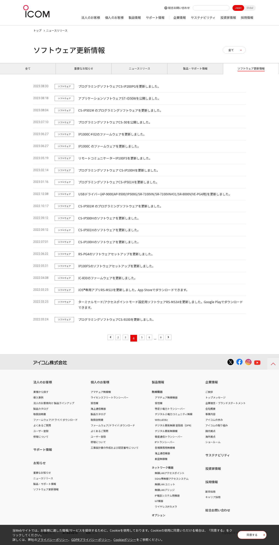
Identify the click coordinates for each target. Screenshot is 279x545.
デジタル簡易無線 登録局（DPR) (173, 430)
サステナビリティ (203, 17)
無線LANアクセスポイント (169, 477)
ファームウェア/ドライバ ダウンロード (55, 424)
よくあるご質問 (42, 430)
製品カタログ (40, 413)
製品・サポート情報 (44, 488)
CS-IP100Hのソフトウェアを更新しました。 (109, 246)
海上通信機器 (98, 413)
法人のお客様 (90, 17)
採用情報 (247, 17)
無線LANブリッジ (165, 494)
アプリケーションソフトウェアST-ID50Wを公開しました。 (119, 102)
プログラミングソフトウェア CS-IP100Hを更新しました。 (119, 174)
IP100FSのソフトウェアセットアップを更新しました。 (116, 270)
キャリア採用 (212, 501)
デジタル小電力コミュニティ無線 (173, 418)
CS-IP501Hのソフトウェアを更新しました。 (109, 234)
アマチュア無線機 (101, 396)
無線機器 (157, 396)
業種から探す (40, 396)
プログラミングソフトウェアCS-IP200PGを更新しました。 (119, 90)
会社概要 (210, 413)
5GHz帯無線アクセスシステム (172, 483)
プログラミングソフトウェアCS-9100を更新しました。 (116, 324)
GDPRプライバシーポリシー (90, 539)
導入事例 (38, 402)
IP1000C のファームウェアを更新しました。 (109, 150)
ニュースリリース (43, 483)
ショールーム (212, 446)
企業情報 (179, 17)
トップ (37, 30)
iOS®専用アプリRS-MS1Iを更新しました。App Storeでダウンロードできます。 (133, 294)
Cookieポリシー (125, 539)
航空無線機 (161, 463)
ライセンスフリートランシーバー (109, 402)
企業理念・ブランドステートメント (225, 407)
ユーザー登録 (40, 435)
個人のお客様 (114, 17)
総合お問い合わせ (179, 8)
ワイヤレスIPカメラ (166, 511)
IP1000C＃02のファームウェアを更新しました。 (112, 138)
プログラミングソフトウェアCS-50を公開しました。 (115, 126)
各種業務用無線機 (165, 452)
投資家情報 (228, 17)
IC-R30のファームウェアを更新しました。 (107, 282)
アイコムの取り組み (216, 430)
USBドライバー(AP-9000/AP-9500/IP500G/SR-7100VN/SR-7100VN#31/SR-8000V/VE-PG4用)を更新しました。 (155, 198)
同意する (252, 536)
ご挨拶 (209, 396)
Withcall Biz (161, 424)
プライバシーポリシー (52, 539)
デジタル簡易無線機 (166, 435)
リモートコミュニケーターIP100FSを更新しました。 (115, 162)
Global (250, 8)
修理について (40, 441)
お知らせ (39, 467)
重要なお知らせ (42, 477)
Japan (238, 8)
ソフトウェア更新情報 (46, 494)
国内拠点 (210, 435)
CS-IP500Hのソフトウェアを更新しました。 (109, 222)
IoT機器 (159, 505)
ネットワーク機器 (162, 472)
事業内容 (210, 418)
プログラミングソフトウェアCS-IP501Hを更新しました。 (118, 186)
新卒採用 (210, 496)
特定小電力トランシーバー (170, 413)
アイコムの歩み (214, 424)
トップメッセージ (215, 402)
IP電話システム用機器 (167, 500)
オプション (158, 520)
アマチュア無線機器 (166, 402)
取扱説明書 (39, 418)
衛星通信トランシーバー (169, 441)
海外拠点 (210, 441)
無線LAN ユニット (165, 489)
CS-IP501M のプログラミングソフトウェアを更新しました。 (120, 114)
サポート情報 (155, 17)
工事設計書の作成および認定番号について (115, 452)
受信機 (94, 407)
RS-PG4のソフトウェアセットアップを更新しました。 (116, 258)
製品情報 (134, 17)
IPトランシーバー (165, 446)
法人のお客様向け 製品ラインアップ (53, 407)
